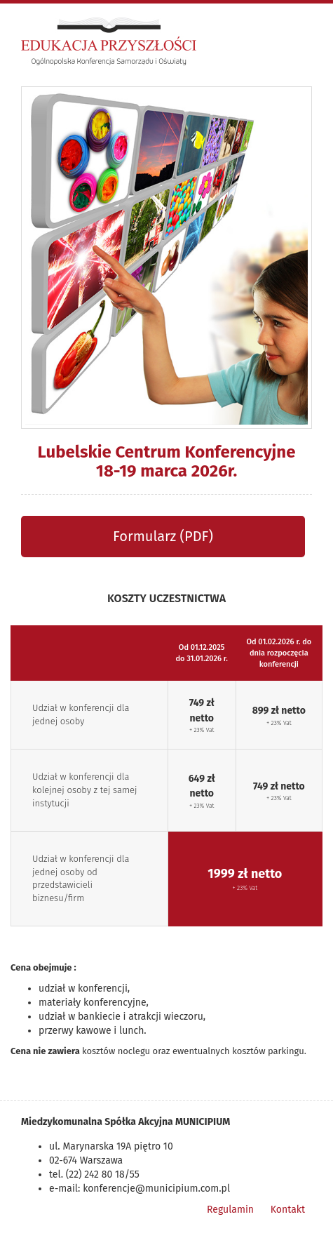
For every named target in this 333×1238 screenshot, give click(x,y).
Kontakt (288, 1210)
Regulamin (230, 1210)
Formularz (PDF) (163, 536)
